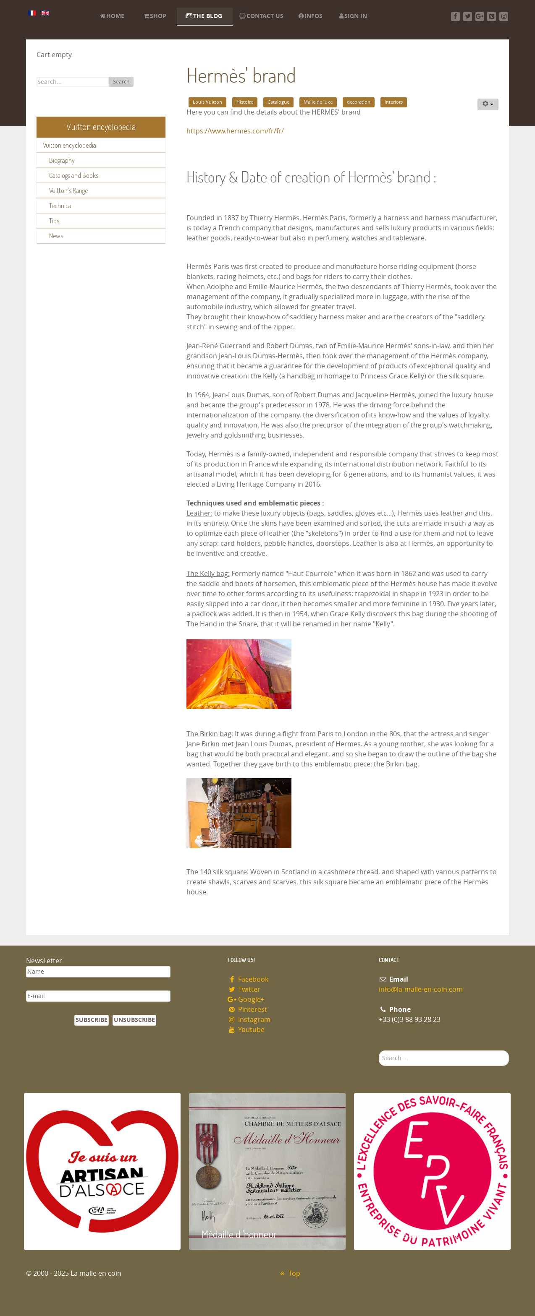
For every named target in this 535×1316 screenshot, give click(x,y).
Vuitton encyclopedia (69, 145)
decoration (358, 102)
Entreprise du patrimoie (412, 1233)
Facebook (248, 979)
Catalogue (278, 102)
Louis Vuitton (207, 102)
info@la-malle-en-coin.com (421, 989)
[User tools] (487, 104)
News (56, 236)
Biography (62, 160)
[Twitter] (467, 16)
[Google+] (479, 16)
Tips (54, 220)
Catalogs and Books (73, 175)
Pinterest (247, 1010)
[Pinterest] (491, 16)
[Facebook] (455, 16)
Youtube (246, 1030)
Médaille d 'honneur (239, 1233)
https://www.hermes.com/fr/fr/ (235, 131)
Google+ (246, 999)
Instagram (249, 1020)
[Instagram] (503, 16)
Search (121, 82)
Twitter (244, 989)
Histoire (244, 102)
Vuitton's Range (68, 190)
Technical (61, 205)
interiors (394, 102)
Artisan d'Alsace (67, 1233)
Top (289, 1273)
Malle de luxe (318, 102)
